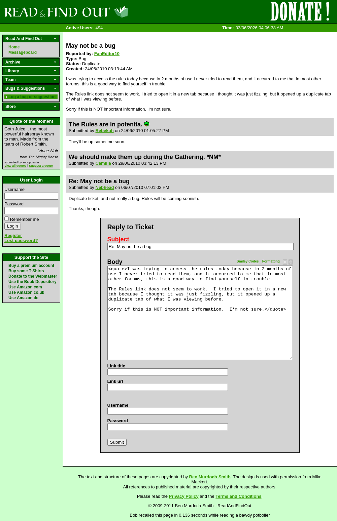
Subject (118, 239)
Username (14, 189)
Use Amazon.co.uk (26, 292)
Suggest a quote (41, 165)
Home (14, 47)
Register (13, 235)
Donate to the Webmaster (32, 276)
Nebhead (105, 187)
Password (14, 203)
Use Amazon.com (25, 287)
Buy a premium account (31, 265)
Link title (116, 365)
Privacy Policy (184, 496)
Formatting (271, 261)
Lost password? (21, 240)
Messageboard (22, 52)
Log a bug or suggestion (32, 96)
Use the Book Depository (32, 281)
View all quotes (15, 165)
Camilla (103, 163)
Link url (115, 381)
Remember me (24, 219)
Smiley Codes (248, 261)
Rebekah (105, 130)
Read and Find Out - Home (101, 11)
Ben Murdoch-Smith (210, 476)
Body (115, 261)
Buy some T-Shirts (26, 271)
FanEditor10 (107, 53)
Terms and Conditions (238, 496)
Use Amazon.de (23, 297)
